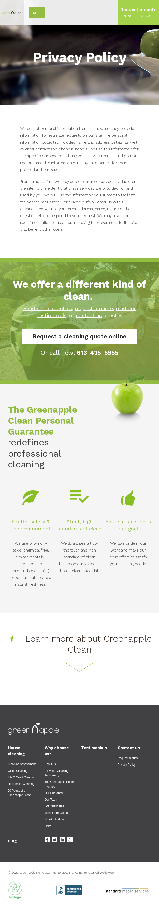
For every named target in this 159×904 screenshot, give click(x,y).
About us (50, 764)
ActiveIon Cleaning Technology (56, 773)
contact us (89, 315)
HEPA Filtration (54, 819)
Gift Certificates (54, 806)
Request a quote (128, 758)
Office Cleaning (17, 771)
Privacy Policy (126, 765)
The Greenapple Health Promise (60, 784)
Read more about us (47, 308)
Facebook (47, 839)
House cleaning (16, 750)
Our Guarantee (54, 793)
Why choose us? (57, 750)
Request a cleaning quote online (79, 336)
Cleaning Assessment (22, 764)
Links (48, 826)
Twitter (54, 839)
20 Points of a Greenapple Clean (19, 793)
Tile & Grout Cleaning (21, 777)
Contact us (129, 747)
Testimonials (94, 747)
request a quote (94, 308)
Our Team (51, 799)
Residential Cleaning (21, 784)
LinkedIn (62, 839)
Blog (12, 840)
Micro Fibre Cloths (56, 813)
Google (70, 839)
